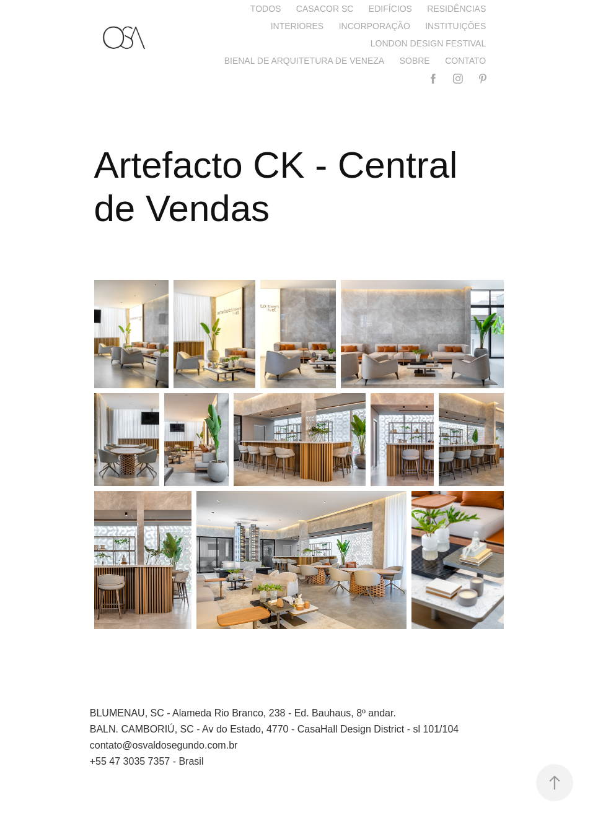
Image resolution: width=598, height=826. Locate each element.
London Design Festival (428, 43)
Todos (265, 9)
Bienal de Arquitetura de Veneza (304, 61)
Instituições (455, 26)
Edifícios (390, 9)
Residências (456, 9)
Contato (465, 61)
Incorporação (374, 26)
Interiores (297, 26)
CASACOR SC (325, 9)
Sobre (415, 61)
